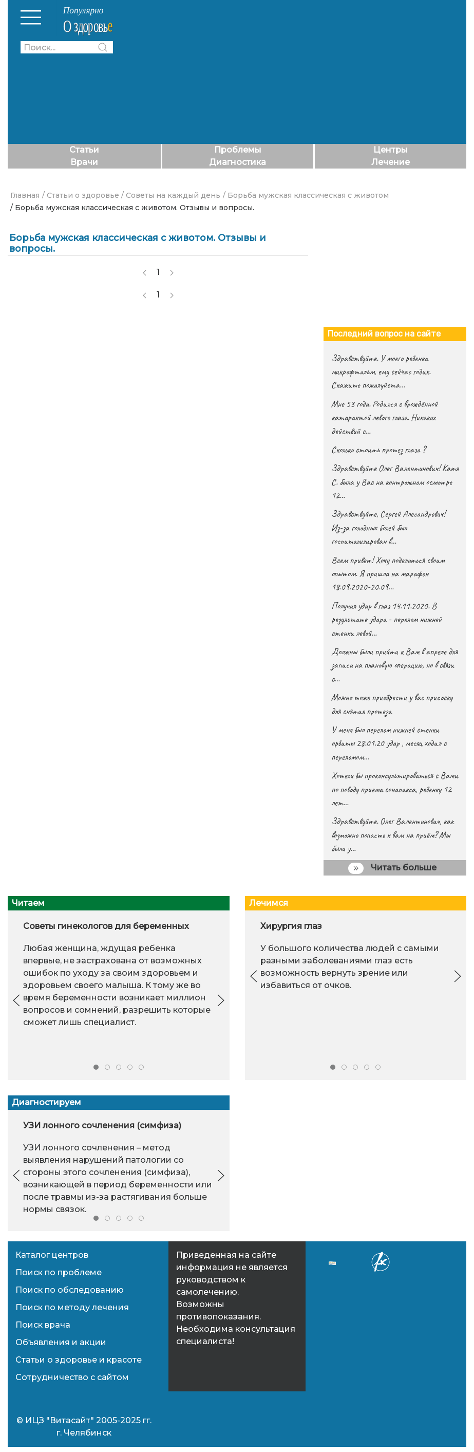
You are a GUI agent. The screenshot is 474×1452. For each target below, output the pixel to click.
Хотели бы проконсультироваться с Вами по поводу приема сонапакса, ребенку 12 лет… (394, 789)
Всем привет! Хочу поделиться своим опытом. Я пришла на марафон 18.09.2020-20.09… (387, 573)
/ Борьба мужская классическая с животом (306, 195)
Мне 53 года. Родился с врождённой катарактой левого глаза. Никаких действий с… (384, 417)
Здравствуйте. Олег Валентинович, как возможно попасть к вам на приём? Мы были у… (392, 834)
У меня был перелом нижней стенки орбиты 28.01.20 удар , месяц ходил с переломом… (388, 743)
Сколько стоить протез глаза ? (378, 449)
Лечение (390, 162)
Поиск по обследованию (69, 1290)
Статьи (84, 150)
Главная (25, 195)
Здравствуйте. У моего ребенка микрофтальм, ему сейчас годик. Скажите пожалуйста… (380, 371)
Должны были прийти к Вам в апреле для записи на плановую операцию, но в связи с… (394, 665)
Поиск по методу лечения (72, 1307)
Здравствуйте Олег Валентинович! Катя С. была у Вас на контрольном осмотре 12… (394, 481)
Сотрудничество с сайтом (72, 1377)
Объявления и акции (60, 1342)
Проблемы (237, 150)
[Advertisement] (295, 72)
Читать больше (392, 868)
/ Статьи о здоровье (80, 195)
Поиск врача (42, 1325)
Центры (390, 150)
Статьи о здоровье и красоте (78, 1360)
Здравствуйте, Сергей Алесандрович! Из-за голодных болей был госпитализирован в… (388, 527)
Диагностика (237, 162)
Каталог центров (51, 1255)
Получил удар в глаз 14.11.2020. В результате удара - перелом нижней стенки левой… (386, 619)
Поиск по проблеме (58, 1272)
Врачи (84, 162)
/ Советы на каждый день (170, 195)
